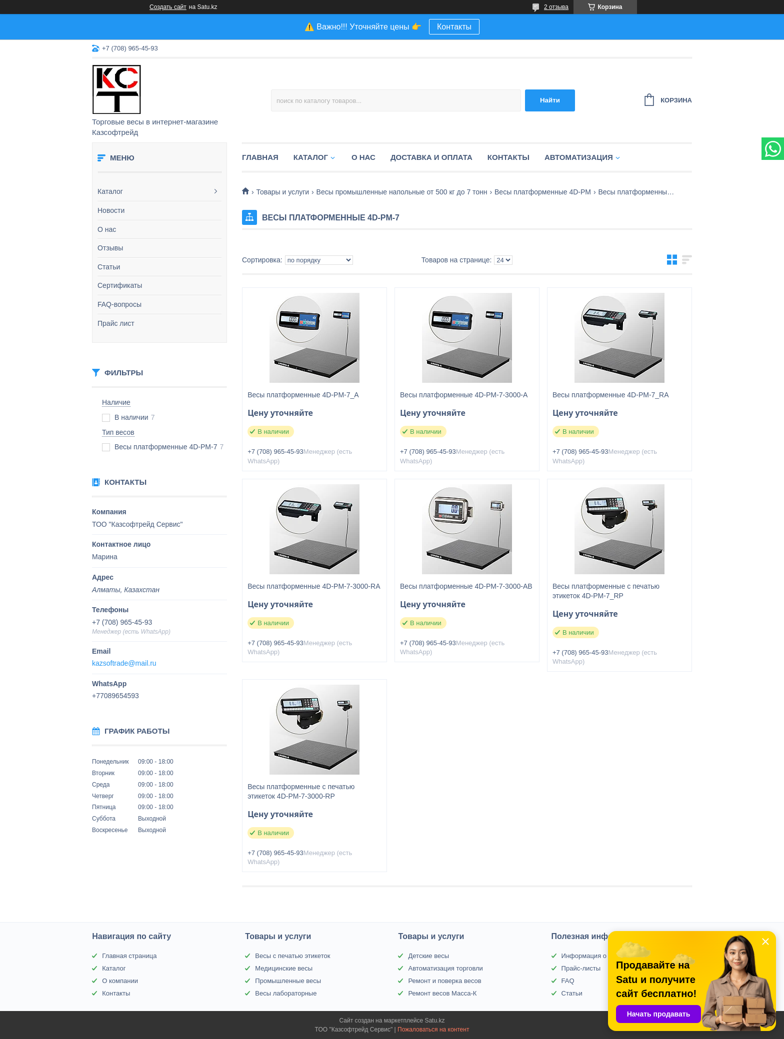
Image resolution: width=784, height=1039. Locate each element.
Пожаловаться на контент (433, 1029)
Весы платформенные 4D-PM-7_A (303, 395)
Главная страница (129, 956)
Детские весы (428, 956)
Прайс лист (116, 323)
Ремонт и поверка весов (444, 981)
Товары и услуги (282, 192)
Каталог (110, 191)
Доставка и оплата (431, 157)
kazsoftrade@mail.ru (124, 663)
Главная (260, 157)
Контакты (454, 26)
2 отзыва (556, 6)
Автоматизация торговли (445, 968)
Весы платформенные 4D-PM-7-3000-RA (314, 586)
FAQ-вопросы (120, 304)
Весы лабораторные (285, 993)
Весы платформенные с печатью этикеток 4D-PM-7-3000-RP (301, 791)
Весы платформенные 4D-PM (542, 192)
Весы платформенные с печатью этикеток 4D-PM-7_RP (606, 591)
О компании (120, 981)
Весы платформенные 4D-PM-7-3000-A (464, 395)
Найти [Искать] (550, 100)
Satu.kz (434, 1020)
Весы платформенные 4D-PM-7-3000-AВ (466, 586)
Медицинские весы (283, 968)
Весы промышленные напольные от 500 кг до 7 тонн (402, 192)
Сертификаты (120, 285)
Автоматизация (578, 157)
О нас (107, 229)
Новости (111, 210)
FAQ (568, 981)
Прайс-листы (581, 968)
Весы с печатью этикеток (292, 956)
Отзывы (110, 248)
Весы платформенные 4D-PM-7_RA (610, 395)
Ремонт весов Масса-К (442, 993)
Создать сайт (168, 6)
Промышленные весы (288, 981)
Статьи (109, 267)
